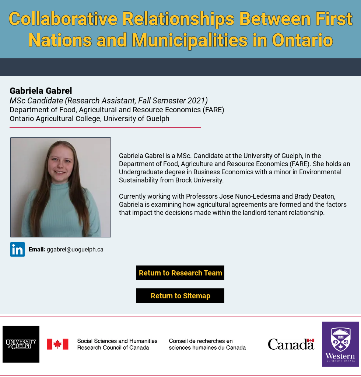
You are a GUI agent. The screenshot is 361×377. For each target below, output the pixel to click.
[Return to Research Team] (180, 272)
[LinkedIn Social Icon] (17, 249)
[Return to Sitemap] (180, 295)
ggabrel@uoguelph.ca (75, 249)
